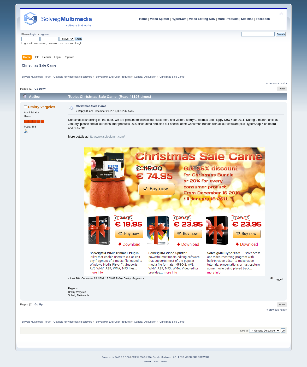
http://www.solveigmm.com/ (107, 136)
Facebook (263, 19)
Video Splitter (159, 19)
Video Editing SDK (202, 19)
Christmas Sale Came (91, 106)
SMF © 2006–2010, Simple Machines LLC (153, 357)
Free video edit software (193, 357)
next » (283, 83)
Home (143, 19)
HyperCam (178, 19)
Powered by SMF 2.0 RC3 (116, 357)
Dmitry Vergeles (41, 107)
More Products (228, 19)
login (33, 34)
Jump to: (244, 330)
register (44, 34)
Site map (247, 19)
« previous (272, 83)
